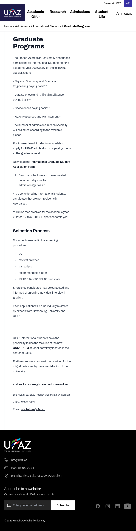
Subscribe (63, 505)
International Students (47, 26)
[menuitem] (36, 14)
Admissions (22, 26)
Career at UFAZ (112, 3)
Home (8, 26)
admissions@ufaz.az (33, 409)
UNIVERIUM (21, 347)
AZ (128, 3)
